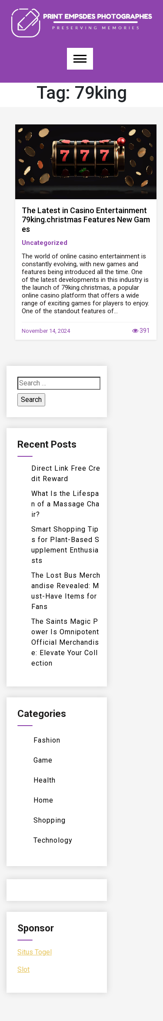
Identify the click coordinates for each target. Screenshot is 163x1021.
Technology (53, 840)
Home (43, 800)
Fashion (46, 740)
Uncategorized (44, 243)
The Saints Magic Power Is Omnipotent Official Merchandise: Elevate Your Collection (65, 642)
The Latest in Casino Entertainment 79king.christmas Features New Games (86, 220)
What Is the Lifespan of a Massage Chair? (65, 504)
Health (44, 780)
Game (43, 760)
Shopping (49, 820)
